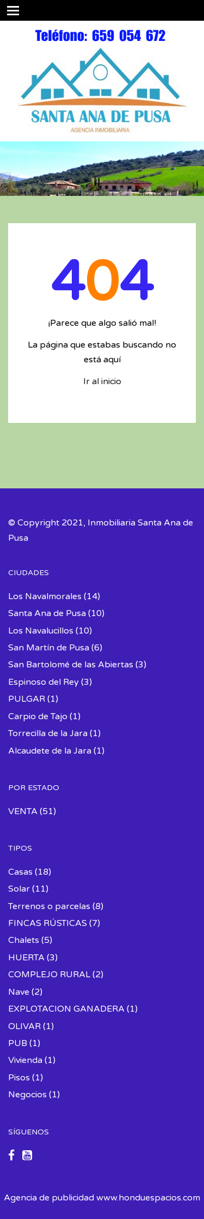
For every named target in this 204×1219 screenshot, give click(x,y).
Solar (19, 888)
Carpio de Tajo (37, 716)
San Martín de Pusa (48, 647)
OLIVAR (24, 1026)
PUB (17, 1043)
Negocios (27, 1094)
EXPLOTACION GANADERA (66, 1008)
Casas (20, 872)
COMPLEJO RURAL (49, 974)
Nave (18, 992)
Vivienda (25, 1060)
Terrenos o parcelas (49, 906)
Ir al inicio (102, 381)
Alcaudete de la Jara (49, 750)
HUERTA (26, 957)
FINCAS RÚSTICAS (47, 923)
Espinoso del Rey (43, 682)
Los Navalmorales (45, 596)
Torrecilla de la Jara (48, 733)
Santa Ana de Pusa (47, 613)
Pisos (19, 1077)
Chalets (23, 940)
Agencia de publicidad (49, 1197)
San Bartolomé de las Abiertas (70, 664)
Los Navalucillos (40, 630)
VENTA (23, 811)
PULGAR (26, 699)
